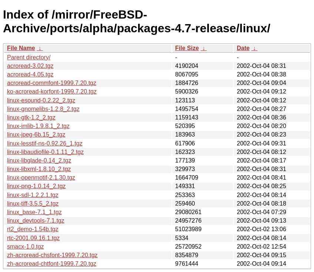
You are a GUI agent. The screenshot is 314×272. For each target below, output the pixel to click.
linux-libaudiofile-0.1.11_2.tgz (45, 152)
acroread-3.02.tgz (30, 66)
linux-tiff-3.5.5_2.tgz (33, 203)
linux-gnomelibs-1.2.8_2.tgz (43, 109)
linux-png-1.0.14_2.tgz (36, 186)
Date (243, 48)
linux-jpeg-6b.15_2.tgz (36, 134)
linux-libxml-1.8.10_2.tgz (39, 169)
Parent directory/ (28, 57)
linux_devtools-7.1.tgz (35, 220)
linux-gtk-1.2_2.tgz (31, 117)
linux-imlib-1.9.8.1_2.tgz (38, 126)
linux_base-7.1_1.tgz (34, 212)
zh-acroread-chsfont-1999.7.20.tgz (52, 255)
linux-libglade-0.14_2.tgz (39, 160)
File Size (187, 48)
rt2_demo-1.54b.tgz (33, 229)
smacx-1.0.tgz (25, 246)
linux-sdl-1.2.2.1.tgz (33, 195)
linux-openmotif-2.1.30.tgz (41, 177)
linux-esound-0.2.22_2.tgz (41, 100)
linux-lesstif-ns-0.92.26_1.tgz (45, 143)
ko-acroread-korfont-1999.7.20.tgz (52, 91)
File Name (21, 48)
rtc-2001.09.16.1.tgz (33, 238)
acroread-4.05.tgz (30, 74)
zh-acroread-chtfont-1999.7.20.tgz (51, 263)
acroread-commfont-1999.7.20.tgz (51, 83)
